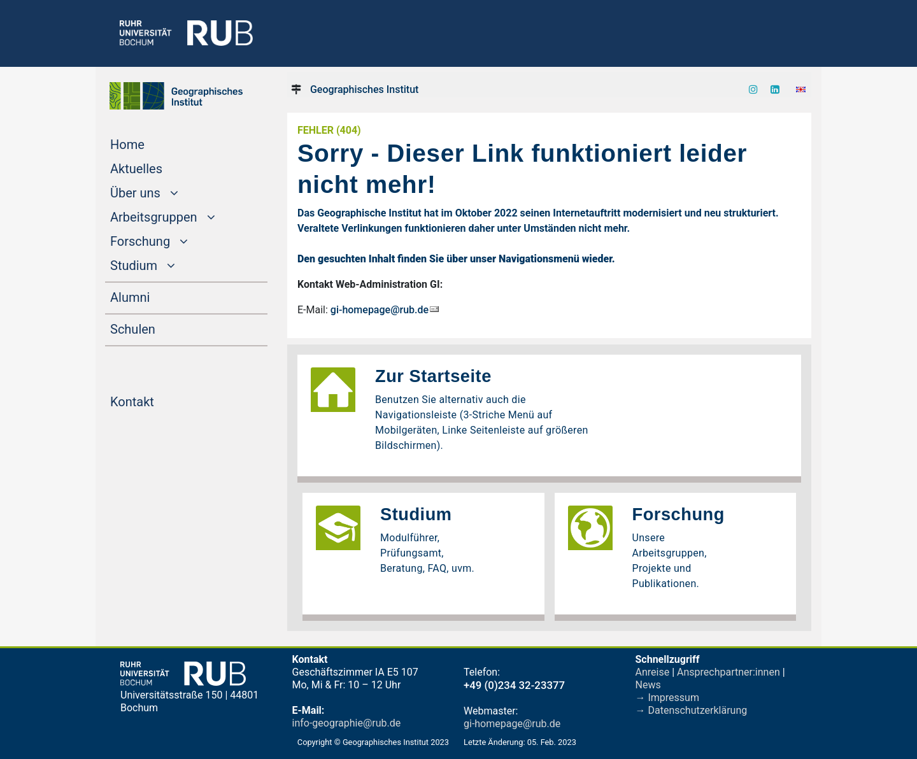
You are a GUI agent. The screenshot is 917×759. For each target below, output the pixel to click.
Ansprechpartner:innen (728, 672)
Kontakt (156, 400)
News (648, 685)
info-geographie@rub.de (346, 723)
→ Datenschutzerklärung (692, 710)
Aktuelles (160, 167)
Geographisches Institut (364, 89)
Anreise (653, 672)
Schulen (157, 328)
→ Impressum (667, 698)
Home (151, 143)
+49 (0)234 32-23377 (514, 685)
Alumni (154, 296)
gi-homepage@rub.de (380, 310)
